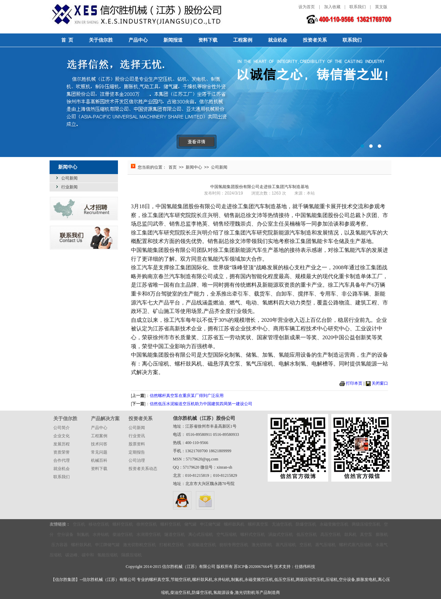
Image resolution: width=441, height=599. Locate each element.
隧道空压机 (174, 534)
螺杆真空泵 (258, 524)
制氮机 (83, 534)
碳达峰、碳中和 (79, 555)
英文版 (381, 6)
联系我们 (357, 6)
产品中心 (138, 40)
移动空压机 (99, 524)
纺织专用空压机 (233, 544)
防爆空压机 (306, 524)
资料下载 (207, 40)
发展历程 (61, 444)
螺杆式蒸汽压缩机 (355, 544)
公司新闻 (69, 178)
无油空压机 (282, 524)
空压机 (79, 524)
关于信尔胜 (101, 40)
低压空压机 (306, 534)
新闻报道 (173, 40)
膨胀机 (382, 534)
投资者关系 (315, 40)
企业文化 (61, 435)
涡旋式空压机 (280, 534)
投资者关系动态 (143, 468)
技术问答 (99, 444)
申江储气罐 (210, 524)
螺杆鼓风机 (234, 524)
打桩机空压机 (171, 544)
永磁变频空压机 (334, 524)
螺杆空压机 (122, 524)
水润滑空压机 (148, 534)
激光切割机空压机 (139, 544)
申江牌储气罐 (107, 544)
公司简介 (61, 427)
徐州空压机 (146, 524)
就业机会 (277, 40)
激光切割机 (262, 544)
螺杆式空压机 (252, 534)
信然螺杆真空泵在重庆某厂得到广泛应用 (187, 395)
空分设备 (65, 534)
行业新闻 (69, 187)
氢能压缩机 (107, 555)
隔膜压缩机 (131, 555)
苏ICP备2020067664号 (253, 566)
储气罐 (190, 524)
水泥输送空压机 (201, 544)
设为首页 (306, 6)
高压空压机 (330, 534)
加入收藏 (332, 6)
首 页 (67, 40)
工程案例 (242, 40)
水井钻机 (101, 534)
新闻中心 (194, 167)
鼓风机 (350, 534)
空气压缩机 (226, 534)
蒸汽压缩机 (286, 544)
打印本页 (354, 383)
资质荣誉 (61, 452)
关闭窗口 (380, 383)
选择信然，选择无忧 (220, 102)
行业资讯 (137, 435)
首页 (173, 167)
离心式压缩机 (200, 534)
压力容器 (59, 544)
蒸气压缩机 (325, 544)
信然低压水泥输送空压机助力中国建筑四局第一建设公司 (201, 403)
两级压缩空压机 (366, 524)
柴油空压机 (122, 534)
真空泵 (366, 534)
